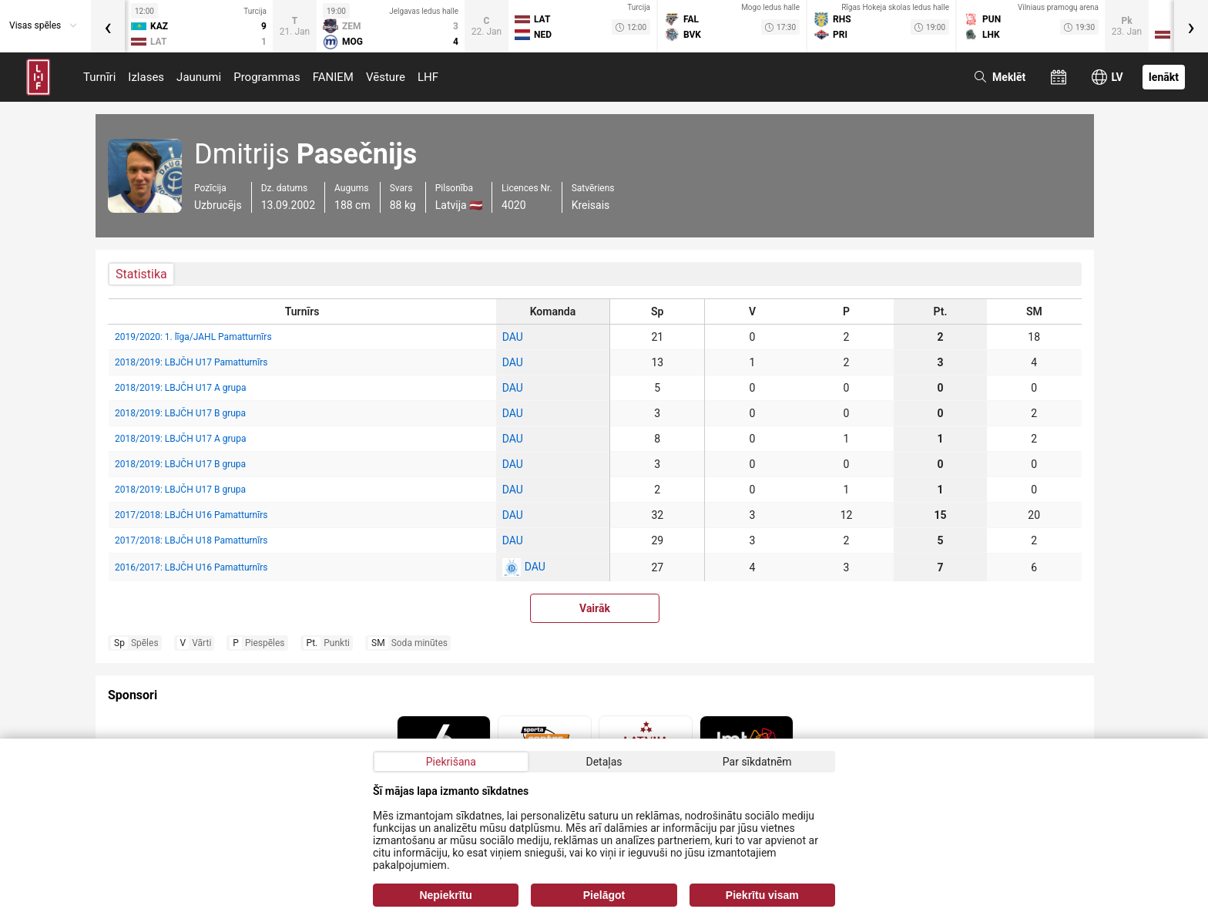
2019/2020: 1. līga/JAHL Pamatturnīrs (193, 337)
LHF (428, 77)
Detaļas (604, 762)
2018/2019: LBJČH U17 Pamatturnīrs (191, 362)
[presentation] (108, 26)
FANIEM (333, 77)
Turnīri (99, 77)
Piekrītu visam (762, 895)
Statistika (141, 274)
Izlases (146, 77)
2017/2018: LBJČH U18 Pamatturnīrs (191, 540)
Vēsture (385, 77)
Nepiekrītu (445, 895)
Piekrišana (451, 762)
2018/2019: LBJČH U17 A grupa (180, 387)
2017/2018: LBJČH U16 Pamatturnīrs (191, 515)
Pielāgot (604, 895)
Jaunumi (198, 77)
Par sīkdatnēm (757, 762)
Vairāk (594, 608)
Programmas (266, 77)
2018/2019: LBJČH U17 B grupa (180, 413)
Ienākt (1164, 77)
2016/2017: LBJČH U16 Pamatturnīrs (191, 567)
